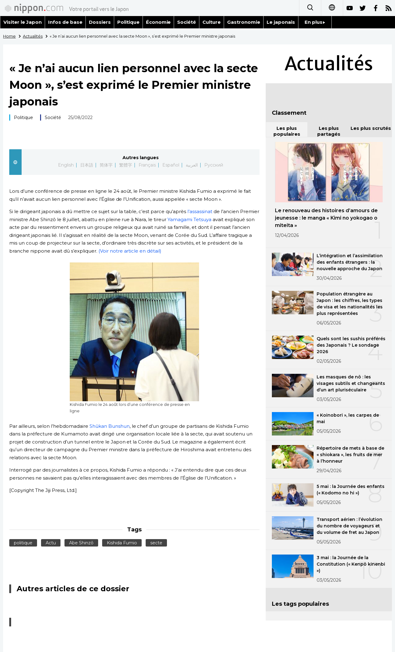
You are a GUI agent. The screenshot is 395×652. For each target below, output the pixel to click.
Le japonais (281, 22)
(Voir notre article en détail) (130, 251)
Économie (158, 22)
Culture (211, 22)
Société (186, 22)
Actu (51, 543)
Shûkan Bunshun (109, 426)
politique (23, 543)
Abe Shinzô (81, 543)
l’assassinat (199, 211)
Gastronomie (243, 22)
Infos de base (65, 22)
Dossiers (100, 22)
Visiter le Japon (22, 22)
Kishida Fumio (122, 543)
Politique (128, 22)
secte (156, 543)
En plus (315, 22)
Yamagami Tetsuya (189, 219)
